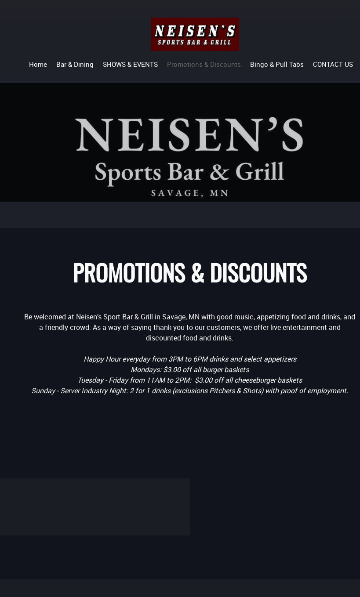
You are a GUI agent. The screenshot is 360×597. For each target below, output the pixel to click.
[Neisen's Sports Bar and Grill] (195, 34)
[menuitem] (38, 63)
